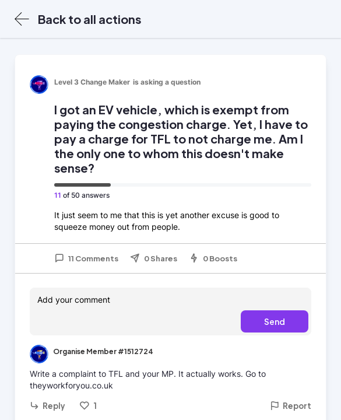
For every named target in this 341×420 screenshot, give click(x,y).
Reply (47, 406)
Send (274, 321)
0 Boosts (213, 258)
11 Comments (86, 258)
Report (290, 406)
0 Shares (153, 258)
